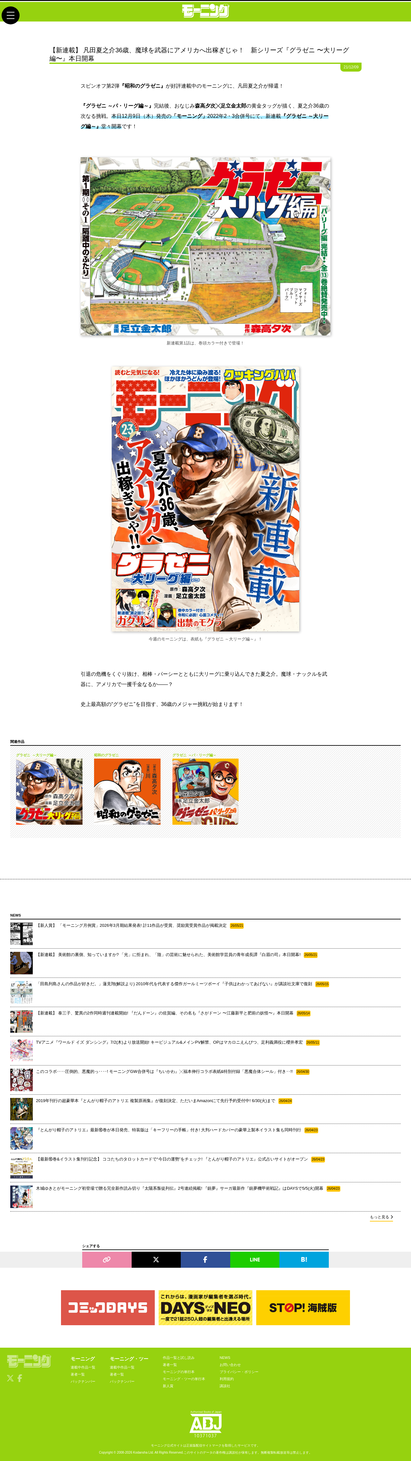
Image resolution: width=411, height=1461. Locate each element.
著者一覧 (78, 1374)
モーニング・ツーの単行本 (184, 1379)
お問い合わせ (230, 1365)
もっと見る (381, 1217)
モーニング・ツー (129, 1358)
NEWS (225, 1358)
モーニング (83, 1358)
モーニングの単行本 (179, 1372)
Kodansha (140, 1452)
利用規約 (227, 1379)
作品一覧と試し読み (179, 1358)
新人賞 (168, 1386)
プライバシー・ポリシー (239, 1372)
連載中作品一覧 (83, 1367)
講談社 (225, 1386)
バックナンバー (83, 1381)
